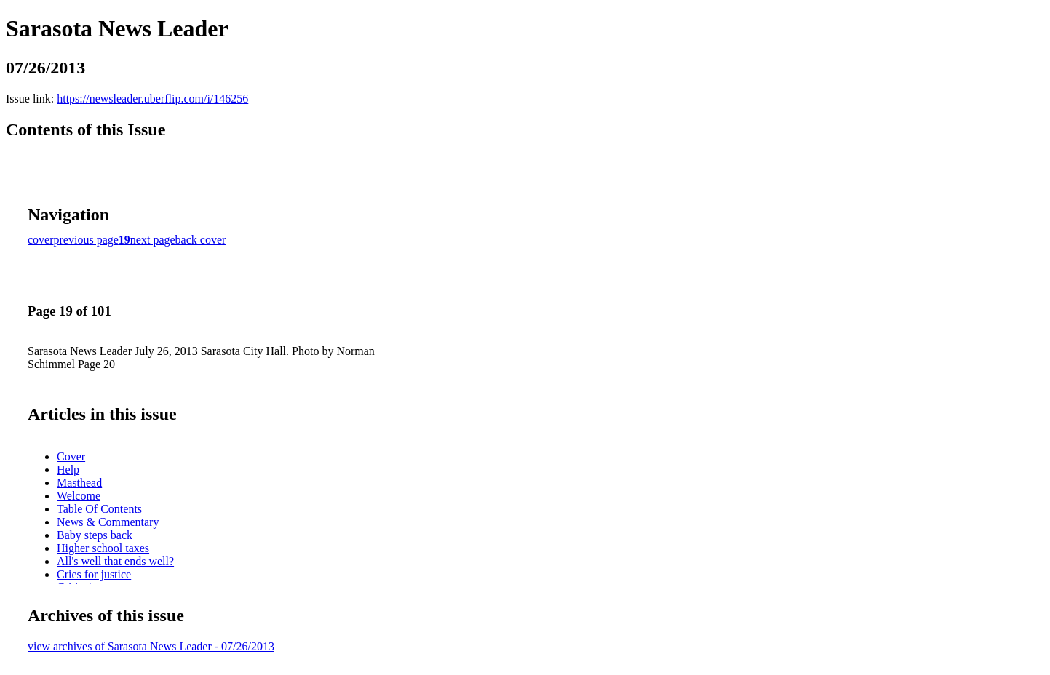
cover (41, 239)
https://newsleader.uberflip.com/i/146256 (152, 98)
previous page (86, 239)
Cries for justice (94, 574)
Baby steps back (94, 535)
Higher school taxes (103, 548)
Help (68, 469)
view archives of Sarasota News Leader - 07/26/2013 (151, 646)
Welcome (78, 496)
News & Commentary (108, 522)
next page (152, 239)
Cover (71, 456)
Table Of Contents (99, 509)
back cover (200, 239)
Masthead (79, 482)
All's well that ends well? (115, 561)
